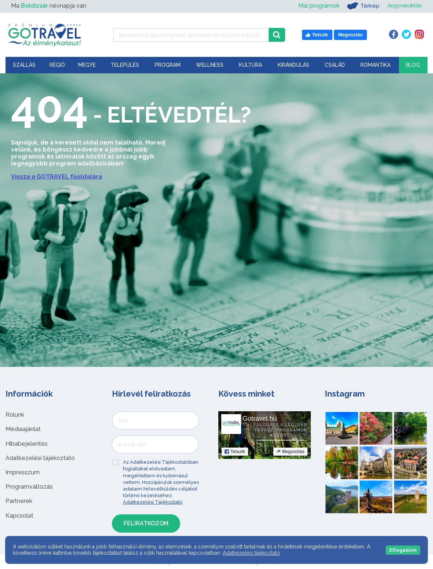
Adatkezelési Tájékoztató (152, 502)
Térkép (362, 6)
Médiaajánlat (23, 429)
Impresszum (23, 472)
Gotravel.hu (260, 418)
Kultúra (250, 65)
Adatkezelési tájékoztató (40, 458)
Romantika (375, 65)
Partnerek (19, 500)
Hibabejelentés (27, 443)
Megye (87, 65)
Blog (413, 65)
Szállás (24, 65)
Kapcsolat (19, 515)
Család (335, 65)
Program (168, 65)
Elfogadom (402, 550)
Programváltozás (29, 486)
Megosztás (290, 451)
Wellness (209, 65)
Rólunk (15, 414)
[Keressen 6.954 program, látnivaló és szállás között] (191, 35)
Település (124, 65)
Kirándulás (293, 65)
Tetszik (235, 451)
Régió (57, 65)
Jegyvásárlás (404, 5)
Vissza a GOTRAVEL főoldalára (56, 176)
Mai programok (318, 5)
